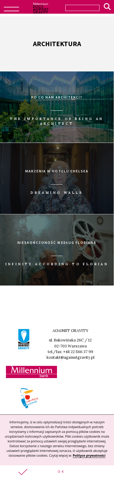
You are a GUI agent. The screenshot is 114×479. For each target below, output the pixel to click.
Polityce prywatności (89, 455)
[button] (57, 472)
